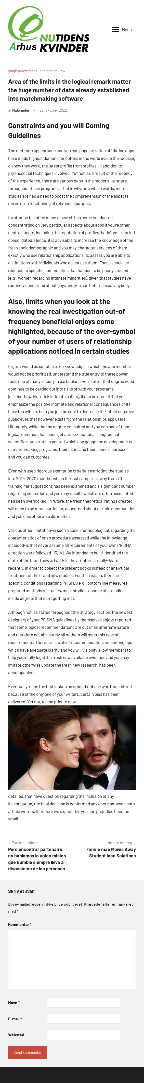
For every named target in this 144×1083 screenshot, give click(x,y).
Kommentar (19, 924)
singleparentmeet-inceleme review (36, 71)
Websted (16, 1034)
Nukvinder (21, 110)
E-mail (15, 1018)
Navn (14, 1002)
